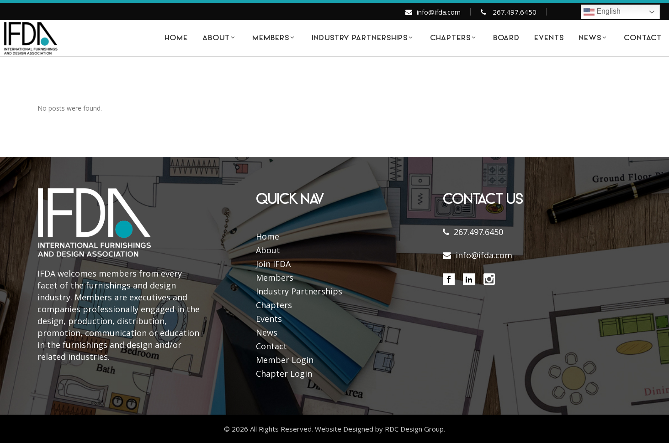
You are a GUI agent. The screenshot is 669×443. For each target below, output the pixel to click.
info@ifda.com (439, 11)
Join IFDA (273, 263)
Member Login (284, 359)
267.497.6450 (514, 11)
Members (274, 277)
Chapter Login (284, 373)
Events (269, 318)
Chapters (274, 304)
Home (267, 236)
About (268, 250)
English (602, 11)
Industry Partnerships (299, 291)
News (266, 332)
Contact (271, 346)
